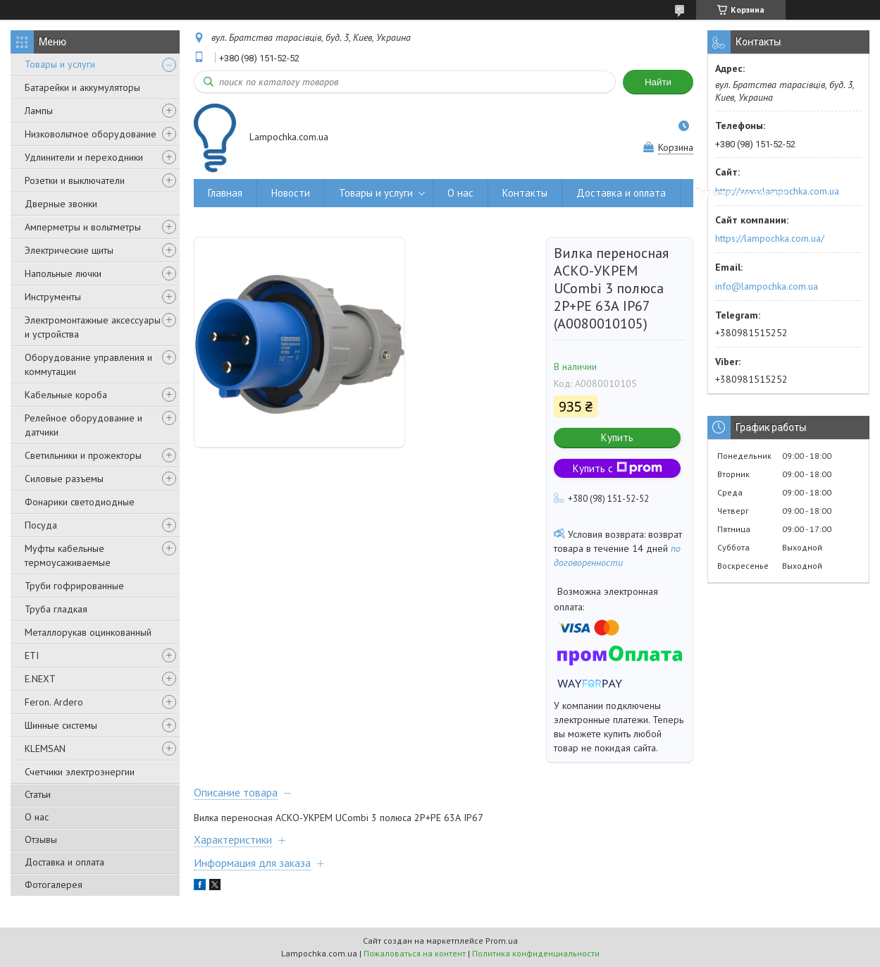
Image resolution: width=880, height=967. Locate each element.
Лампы (39, 110)
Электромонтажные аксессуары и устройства (93, 327)
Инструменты (53, 296)
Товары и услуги (60, 64)
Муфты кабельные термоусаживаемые (68, 555)
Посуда (41, 525)
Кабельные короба (66, 394)
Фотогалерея (53, 884)
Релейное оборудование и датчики (83, 425)
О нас (37, 817)
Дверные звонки (61, 203)
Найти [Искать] (658, 82)
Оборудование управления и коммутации (88, 364)
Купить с (617, 468)
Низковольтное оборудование (90, 134)
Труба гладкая (56, 609)
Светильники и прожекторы (83, 455)
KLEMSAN (45, 748)
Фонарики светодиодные (80, 501)
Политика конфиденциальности (536, 953)
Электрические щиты (69, 250)
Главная (225, 192)
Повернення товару (740, 192)
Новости (290, 192)
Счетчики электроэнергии (80, 771)
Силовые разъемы (64, 478)
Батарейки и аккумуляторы (82, 87)
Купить (617, 437)
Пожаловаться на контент (415, 953)
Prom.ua (501, 940)
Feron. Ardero (54, 702)
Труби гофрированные (74, 585)
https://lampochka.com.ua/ (769, 238)
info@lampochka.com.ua (766, 286)
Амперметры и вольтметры (83, 227)
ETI (32, 655)
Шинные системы (61, 725)
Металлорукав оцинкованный (88, 632)
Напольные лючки (63, 273)
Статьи (38, 794)
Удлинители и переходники (84, 157)
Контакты (524, 192)
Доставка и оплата (64, 862)
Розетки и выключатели (75, 180)
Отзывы (41, 839)
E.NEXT (40, 678)
